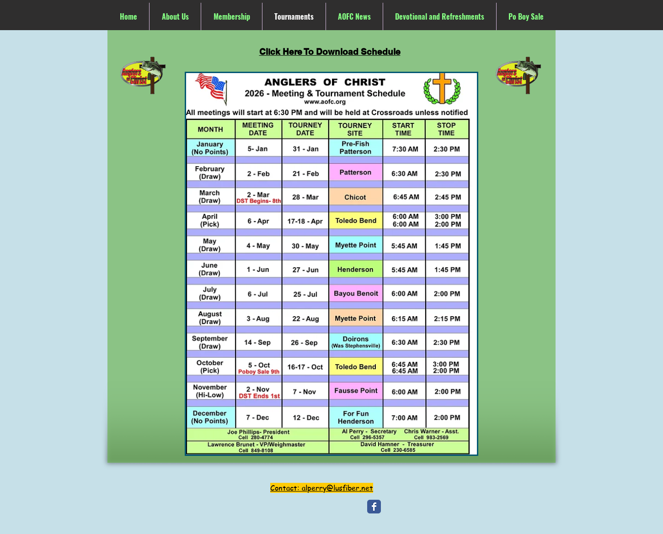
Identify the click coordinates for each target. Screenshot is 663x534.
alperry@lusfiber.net (337, 488)
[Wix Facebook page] (374, 506)
